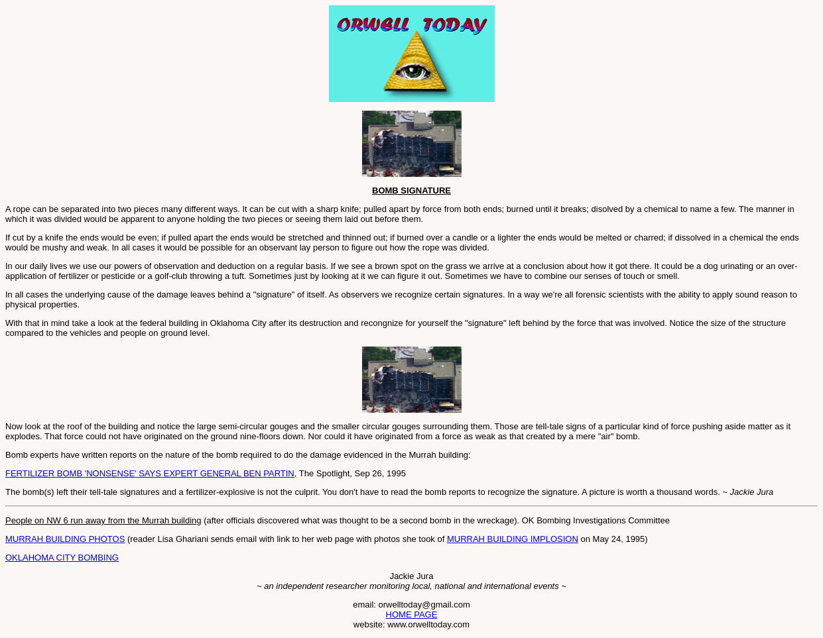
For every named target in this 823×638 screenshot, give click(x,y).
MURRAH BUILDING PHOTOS (65, 539)
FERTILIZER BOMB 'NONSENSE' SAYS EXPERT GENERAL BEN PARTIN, (150, 473)
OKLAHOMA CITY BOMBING (62, 557)
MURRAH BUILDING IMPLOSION (512, 539)
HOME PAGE (412, 614)
